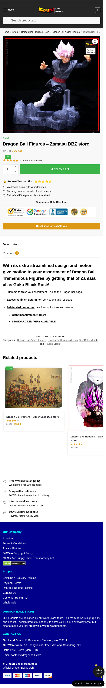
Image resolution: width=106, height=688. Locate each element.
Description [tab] (10, 244)
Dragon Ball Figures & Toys (35, 32)
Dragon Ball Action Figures (66, 32)
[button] (97, 10)
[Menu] (8, 10)
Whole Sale (9, 602)
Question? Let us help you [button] (88, 683)
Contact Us (9, 592)
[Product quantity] (7, 169)
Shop (15, 32)
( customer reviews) (31, 160)
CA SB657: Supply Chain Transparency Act (28, 558)
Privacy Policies (12, 548)
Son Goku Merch (88, 340)
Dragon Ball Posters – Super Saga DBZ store (32, 416)
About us (8, 538)
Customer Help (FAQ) (15, 597)
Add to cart (60, 169)
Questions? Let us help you (51, 226)
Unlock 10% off (98, 671)
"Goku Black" (53, 343)
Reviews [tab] (11, 253)
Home (6, 32)
